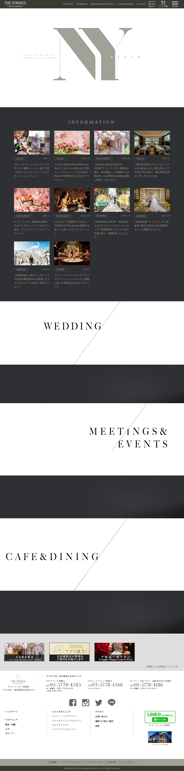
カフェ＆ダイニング (61, 712)
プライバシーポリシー (72, 762)
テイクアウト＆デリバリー (64, 729)
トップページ (11, 712)
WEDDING (82, 4)
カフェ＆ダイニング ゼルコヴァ (66, 720)
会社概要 (53, 762)
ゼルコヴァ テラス (60, 725)
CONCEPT (68, 4)
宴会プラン (10, 733)
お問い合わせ (101, 716)
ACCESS (141, 4)
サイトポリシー (128, 762)
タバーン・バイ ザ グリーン (64, 716)
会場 (7, 729)
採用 (97, 726)
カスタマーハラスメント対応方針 (101, 762)
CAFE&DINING (125, 4)
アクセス (99, 712)
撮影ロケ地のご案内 (104, 721)
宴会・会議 (10, 724)
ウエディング (11, 720)
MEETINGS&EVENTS (102, 4)
